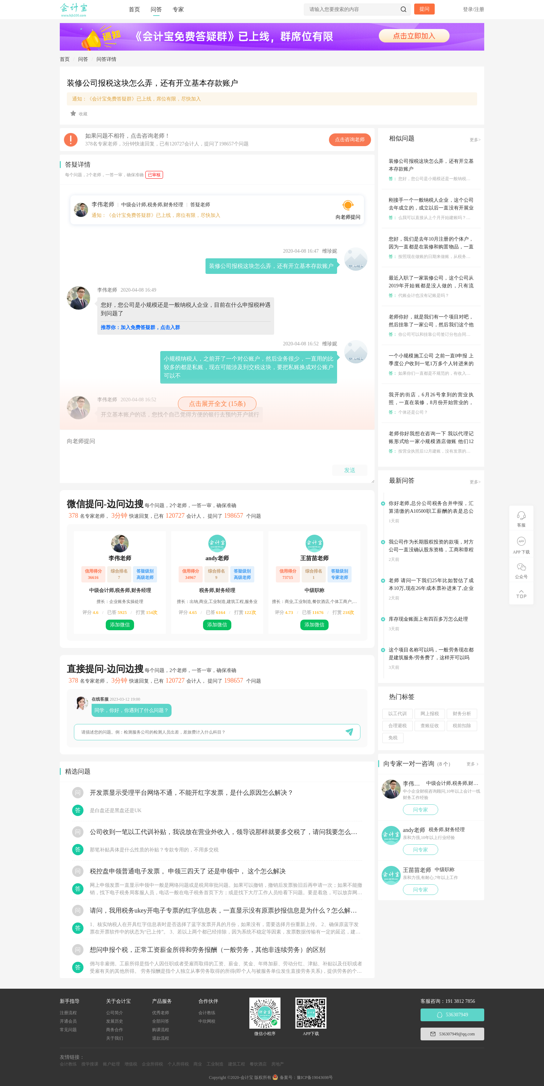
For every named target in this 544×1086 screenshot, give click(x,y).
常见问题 (68, 1029)
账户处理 (111, 1064)
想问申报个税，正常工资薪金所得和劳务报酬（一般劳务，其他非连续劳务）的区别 (207, 949)
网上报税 (430, 713)
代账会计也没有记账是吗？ (419, 295)
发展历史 (114, 1021)
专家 (178, 9)
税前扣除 (462, 725)
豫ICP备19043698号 (315, 1077)
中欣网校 (206, 1021)
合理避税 (397, 725)
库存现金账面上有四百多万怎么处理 (428, 619)
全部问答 (160, 1021)
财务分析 (462, 713)
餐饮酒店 (258, 1064)
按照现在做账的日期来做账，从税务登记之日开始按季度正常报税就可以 (461, 256)
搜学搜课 (89, 1064)
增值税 (131, 1064)
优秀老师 (160, 1012)
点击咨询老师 (350, 139)
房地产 (277, 1064)
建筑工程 (236, 1064)
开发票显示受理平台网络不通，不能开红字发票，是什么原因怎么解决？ (192, 792)
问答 (156, 9)
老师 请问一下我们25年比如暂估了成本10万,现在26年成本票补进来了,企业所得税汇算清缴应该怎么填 (431, 588)
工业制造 (215, 1064)
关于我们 (114, 1038)
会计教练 (206, 1012)
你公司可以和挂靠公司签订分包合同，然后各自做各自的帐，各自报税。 (461, 334)
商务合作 (114, 1029)
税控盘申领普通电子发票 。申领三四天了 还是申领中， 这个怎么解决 (188, 871)
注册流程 (68, 1012)
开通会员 (68, 1021)
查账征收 (430, 725)
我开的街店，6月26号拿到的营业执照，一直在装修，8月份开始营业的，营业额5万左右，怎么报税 (431, 402)
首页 (134, 9)
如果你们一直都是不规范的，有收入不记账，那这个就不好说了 (453, 373)
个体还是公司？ (408, 412)
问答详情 (106, 59)
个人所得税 (178, 1064)
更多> (475, 139)
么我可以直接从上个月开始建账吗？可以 (432, 217)
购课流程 (160, 1029)
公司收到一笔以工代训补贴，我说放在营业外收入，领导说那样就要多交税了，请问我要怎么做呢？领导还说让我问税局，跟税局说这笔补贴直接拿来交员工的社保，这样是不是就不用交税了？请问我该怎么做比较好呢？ (226, 831)
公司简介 (114, 1012)
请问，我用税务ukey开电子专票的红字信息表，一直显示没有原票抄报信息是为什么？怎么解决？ (226, 910)
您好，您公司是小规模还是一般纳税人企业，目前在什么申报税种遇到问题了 (466, 178)
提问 (424, 9)
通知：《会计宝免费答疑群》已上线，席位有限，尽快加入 (136, 99)
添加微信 (120, 624)
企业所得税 (152, 1064)
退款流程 (160, 1038)
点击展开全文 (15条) (217, 403)
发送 (349, 470)
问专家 (420, 809)
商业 (197, 1064)
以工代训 (397, 713)
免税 (393, 737)
